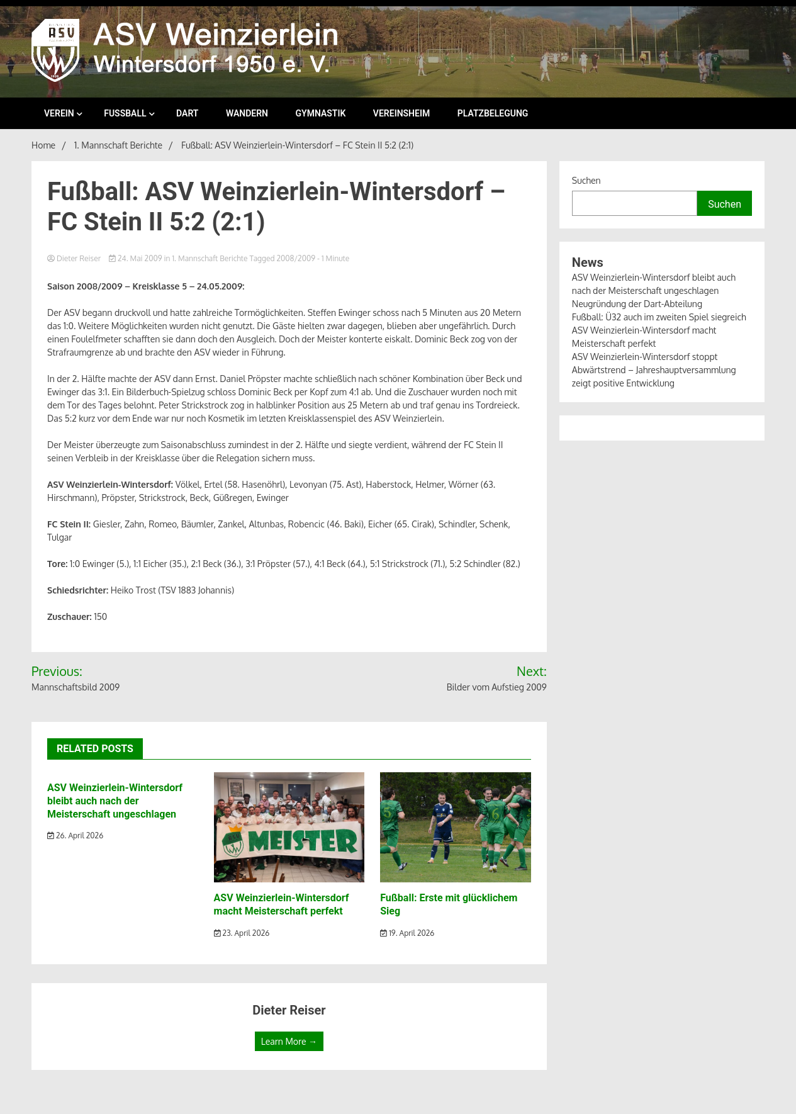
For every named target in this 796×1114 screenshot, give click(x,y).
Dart (187, 113)
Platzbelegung (493, 113)
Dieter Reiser (75, 258)
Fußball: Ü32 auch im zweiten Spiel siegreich (659, 317)
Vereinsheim (401, 113)
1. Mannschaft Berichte (209, 258)
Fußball (125, 113)
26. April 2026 (75, 835)
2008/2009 (296, 258)
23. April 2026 (242, 933)
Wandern (247, 113)
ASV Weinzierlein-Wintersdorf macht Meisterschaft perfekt (281, 904)
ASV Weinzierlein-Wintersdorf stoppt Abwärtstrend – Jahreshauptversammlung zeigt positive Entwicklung (654, 369)
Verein (59, 113)
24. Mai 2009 (136, 258)
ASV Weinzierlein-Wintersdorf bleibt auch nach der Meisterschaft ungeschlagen (114, 801)
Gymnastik (321, 113)
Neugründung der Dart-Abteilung (637, 303)
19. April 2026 (407, 933)
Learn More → (289, 1041)
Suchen (586, 180)
